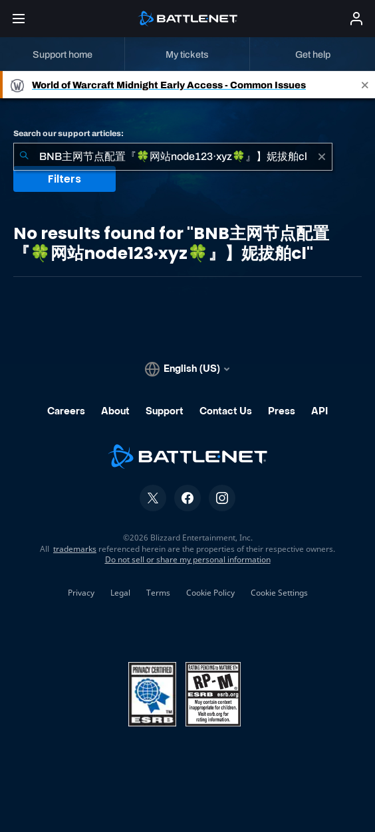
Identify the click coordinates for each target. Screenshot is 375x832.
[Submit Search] (24, 157)
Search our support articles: (68, 133)
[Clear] (321, 157)
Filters (64, 179)
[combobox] (172, 157)
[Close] (365, 84)
